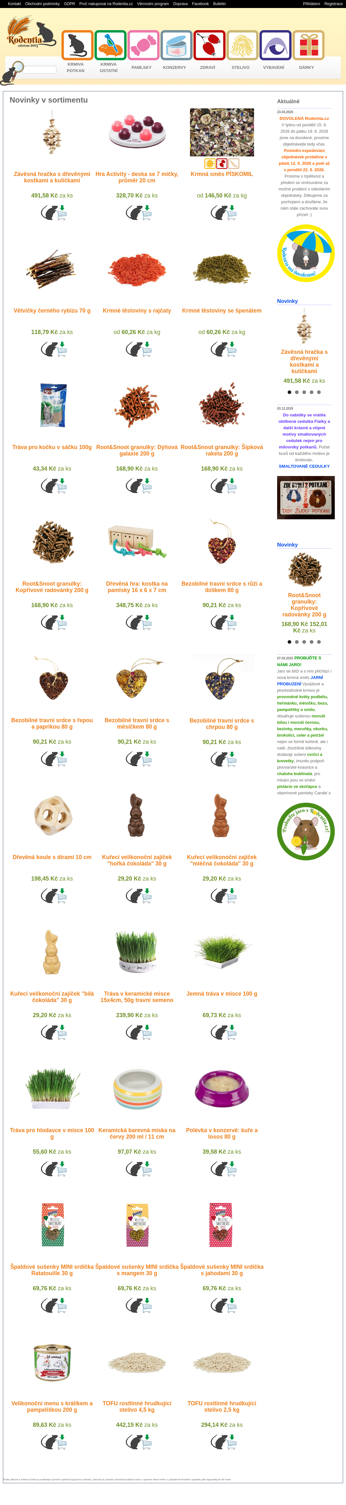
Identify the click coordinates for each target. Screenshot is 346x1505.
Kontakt (14, 4)
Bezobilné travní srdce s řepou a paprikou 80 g (52, 723)
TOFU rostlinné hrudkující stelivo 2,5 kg (221, 1406)
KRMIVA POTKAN (76, 67)
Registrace (334, 4)
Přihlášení (311, 4)
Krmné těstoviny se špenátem (221, 310)
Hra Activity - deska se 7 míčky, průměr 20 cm (136, 177)
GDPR (69, 4)
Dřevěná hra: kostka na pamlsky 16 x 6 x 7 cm (137, 587)
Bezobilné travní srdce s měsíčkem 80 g (137, 723)
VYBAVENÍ (273, 67)
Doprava (180, 4)
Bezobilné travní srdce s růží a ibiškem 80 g (222, 587)
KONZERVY (174, 67)
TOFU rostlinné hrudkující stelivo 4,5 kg (137, 1406)
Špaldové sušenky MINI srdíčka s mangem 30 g (137, 1270)
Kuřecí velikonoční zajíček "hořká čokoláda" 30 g (137, 860)
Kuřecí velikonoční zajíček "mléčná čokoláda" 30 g (222, 860)
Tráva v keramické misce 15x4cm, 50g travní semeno (137, 997)
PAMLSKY (142, 67)
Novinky (287, 301)
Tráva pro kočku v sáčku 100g (52, 447)
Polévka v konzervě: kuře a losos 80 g (222, 1133)
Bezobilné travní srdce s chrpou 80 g (222, 723)
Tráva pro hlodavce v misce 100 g (52, 1133)
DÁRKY (306, 67)
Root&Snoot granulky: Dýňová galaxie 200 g (137, 450)
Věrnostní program (153, 4)
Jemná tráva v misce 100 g (221, 994)
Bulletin (219, 4)
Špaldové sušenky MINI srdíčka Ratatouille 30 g (52, 1270)
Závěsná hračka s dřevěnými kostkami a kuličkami (52, 177)
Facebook (200, 4)
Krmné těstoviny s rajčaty (137, 310)
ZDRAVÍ (207, 67)
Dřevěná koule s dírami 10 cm (51, 857)
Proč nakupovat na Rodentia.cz (106, 4)
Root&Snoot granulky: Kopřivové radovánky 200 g (52, 587)
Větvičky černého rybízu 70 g (51, 310)
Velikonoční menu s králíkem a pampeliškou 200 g (52, 1406)
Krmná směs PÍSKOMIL (222, 174)
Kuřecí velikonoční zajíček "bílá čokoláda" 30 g (52, 997)
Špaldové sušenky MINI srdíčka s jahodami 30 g (222, 1270)
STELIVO (241, 67)
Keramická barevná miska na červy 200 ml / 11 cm (136, 1133)
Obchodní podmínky (42, 4)
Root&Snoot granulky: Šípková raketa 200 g (222, 450)
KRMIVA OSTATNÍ (108, 67)
